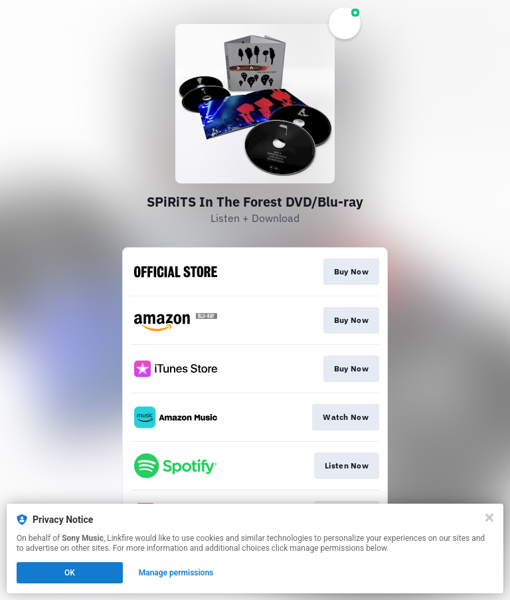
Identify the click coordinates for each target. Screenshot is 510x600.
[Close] (489, 517)
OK (69, 572)
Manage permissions (176, 572)
